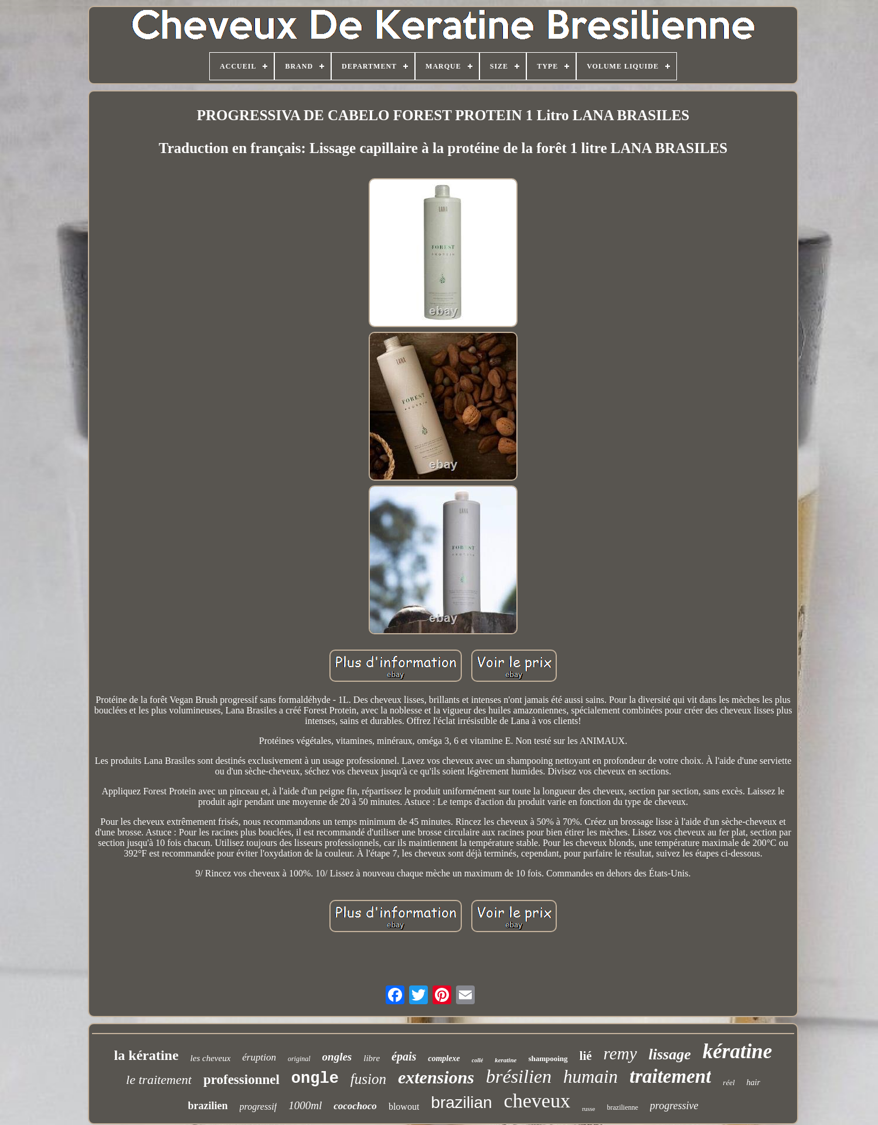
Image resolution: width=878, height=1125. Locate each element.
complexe (444, 1058)
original (299, 1059)
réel (728, 1082)
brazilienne (622, 1107)
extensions (436, 1077)
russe (588, 1108)
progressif (258, 1107)
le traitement (159, 1079)
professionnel (241, 1079)
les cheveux (210, 1058)
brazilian (461, 1102)
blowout (404, 1107)
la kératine (146, 1055)
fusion (368, 1079)
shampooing (547, 1058)
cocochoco (355, 1106)
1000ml (305, 1105)
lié (586, 1056)
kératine (737, 1051)
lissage (670, 1054)
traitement (670, 1076)
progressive (674, 1106)
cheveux (537, 1101)
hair (753, 1082)
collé (477, 1060)
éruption (259, 1057)
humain (590, 1076)
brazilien (208, 1106)
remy (620, 1053)
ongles (337, 1057)
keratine (505, 1059)
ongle (315, 1078)
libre (371, 1058)
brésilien (519, 1076)
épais (404, 1056)
